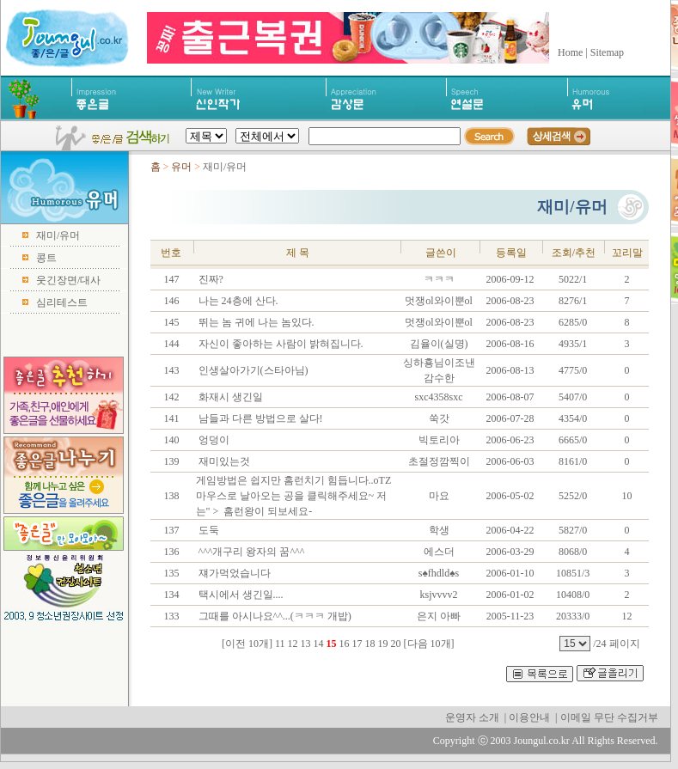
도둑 (207, 530)
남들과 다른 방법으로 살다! (259, 418)
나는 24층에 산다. (237, 301)
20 (396, 644)
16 (344, 644)
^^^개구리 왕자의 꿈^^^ (250, 552)
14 (319, 644)
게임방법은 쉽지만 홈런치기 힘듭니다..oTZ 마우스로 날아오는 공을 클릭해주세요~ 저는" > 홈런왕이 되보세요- (294, 495)
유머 (181, 167)
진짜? (209, 279)
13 (306, 644)
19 (383, 644)
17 (357, 644)
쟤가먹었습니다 (233, 573)
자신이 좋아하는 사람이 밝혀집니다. (279, 344)
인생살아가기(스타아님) (252, 370)
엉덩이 (212, 440)
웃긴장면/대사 (68, 280)
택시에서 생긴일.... (240, 595)
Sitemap (607, 52)
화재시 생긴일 (229, 397)
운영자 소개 (472, 717)
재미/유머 (58, 235)
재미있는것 (223, 461)
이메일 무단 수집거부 (609, 717)
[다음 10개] (429, 644)
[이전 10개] (247, 644)
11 (280, 644)
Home (570, 52)
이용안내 (529, 717)
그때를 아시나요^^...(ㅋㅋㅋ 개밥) (273, 616)
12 (293, 644)
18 (370, 644)
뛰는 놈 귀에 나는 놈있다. (255, 322)
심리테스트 (62, 302)
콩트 (46, 258)
